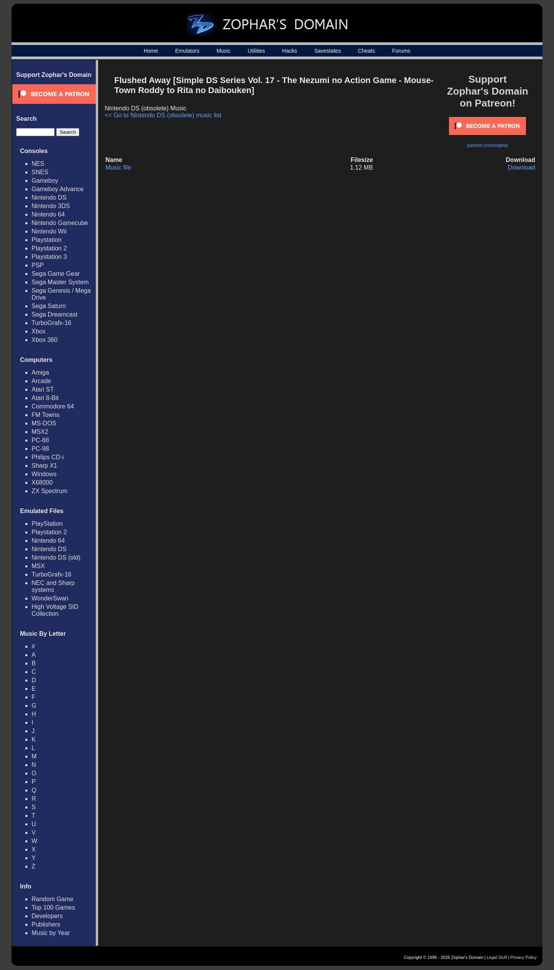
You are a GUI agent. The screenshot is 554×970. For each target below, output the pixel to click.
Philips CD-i (48, 457)
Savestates (327, 51)
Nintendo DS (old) (56, 557)
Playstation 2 (49, 248)
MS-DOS (44, 423)
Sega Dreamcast (54, 314)
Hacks (289, 51)
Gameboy (45, 180)
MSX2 (40, 431)
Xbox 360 (45, 340)
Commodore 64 (53, 406)
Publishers (46, 924)
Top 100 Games (53, 907)
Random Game (52, 899)
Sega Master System (60, 282)
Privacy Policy (524, 957)
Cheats (366, 51)
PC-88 (40, 440)
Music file (118, 167)
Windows (44, 474)
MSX (38, 566)
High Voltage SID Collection (55, 610)
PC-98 (40, 448)
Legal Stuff (497, 957)
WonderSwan (50, 598)
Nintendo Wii (49, 231)
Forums (401, 51)
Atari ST (43, 389)
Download (521, 167)
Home (151, 51)
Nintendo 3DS (51, 206)
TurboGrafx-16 (51, 323)
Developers (47, 916)
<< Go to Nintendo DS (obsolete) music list (163, 115)
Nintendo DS (49, 197)
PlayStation (47, 523)
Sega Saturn (49, 306)
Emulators (187, 51)
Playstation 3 (49, 256)
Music (224, 51)
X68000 (42, 482)
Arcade (41, 381)
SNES (40, 172)
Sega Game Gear (56, 273)
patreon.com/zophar (487, 145)
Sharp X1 (44, 465)
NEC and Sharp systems (53, 586)
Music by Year (51, 933)
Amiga (40, 372)
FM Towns (46, 415)
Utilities (256, 51)
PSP (38, 265)
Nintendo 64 (48, 214)
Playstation (47, 240)
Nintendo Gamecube (60, 223)
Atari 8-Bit (45, 398)
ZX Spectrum (49, 491)
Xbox (38, 331)
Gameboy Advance (57, 189)
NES (38, 163)
